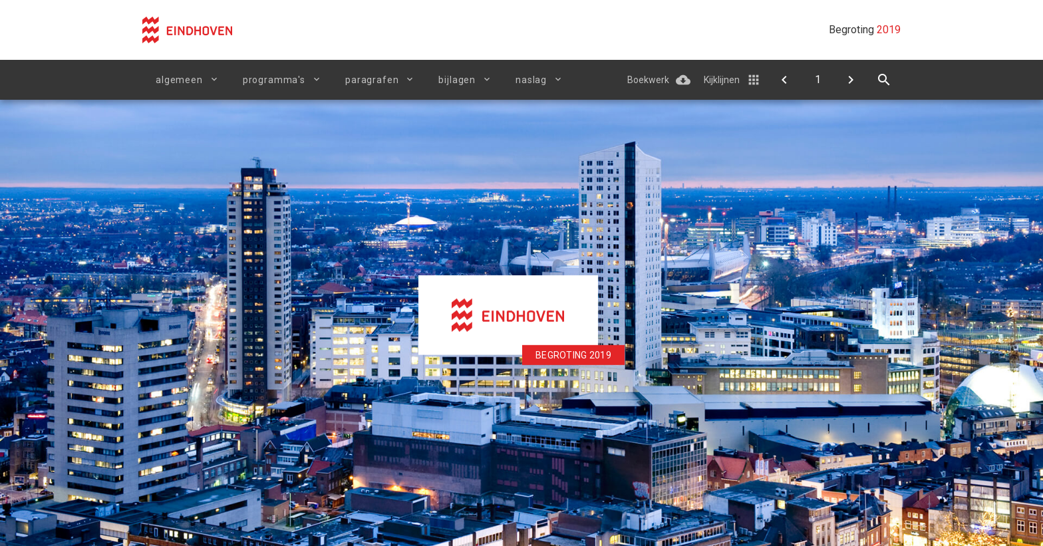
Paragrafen (371, 79)
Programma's (274, 79)
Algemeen (179, 79)
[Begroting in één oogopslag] (850, 80)
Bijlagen (457, 79)
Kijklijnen (722, 79)
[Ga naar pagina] (817, 80)
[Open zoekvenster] (884, 80)
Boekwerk (648, 79)
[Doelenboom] (784, 80)
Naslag (531, 79)
